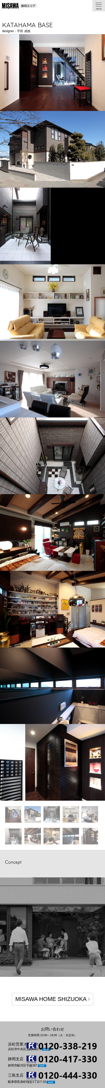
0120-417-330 (67, 1059)
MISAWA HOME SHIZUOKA (50, 999)
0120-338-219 (67, 1046)
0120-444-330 (67, 1075)
